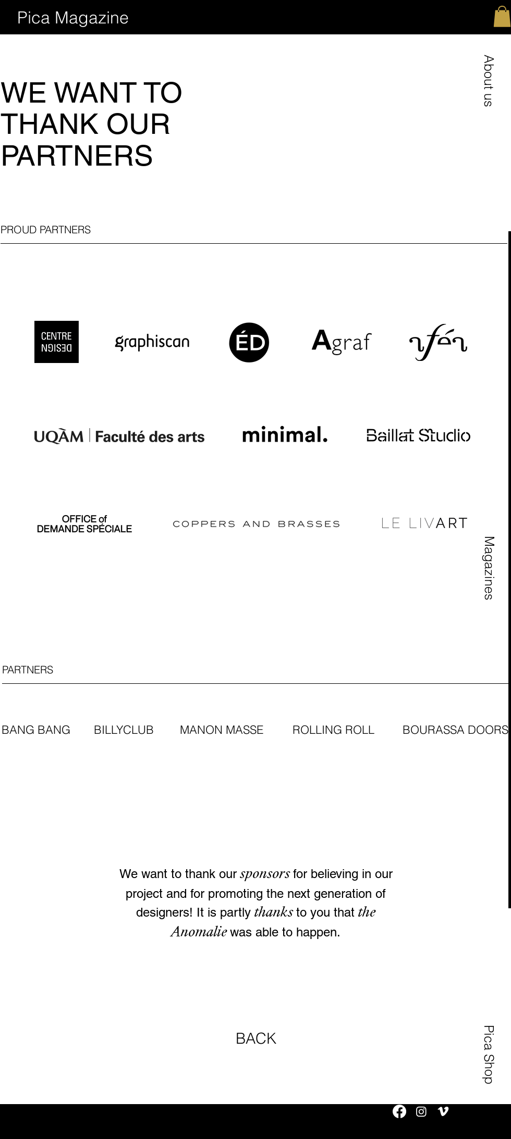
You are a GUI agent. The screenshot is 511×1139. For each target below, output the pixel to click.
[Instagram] (421, 1111)
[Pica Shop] (489, 1054)
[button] (488, 80)
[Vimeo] (443, 1111)
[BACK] (256, 1039)
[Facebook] (399, 1111)
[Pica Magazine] (73, 18)
